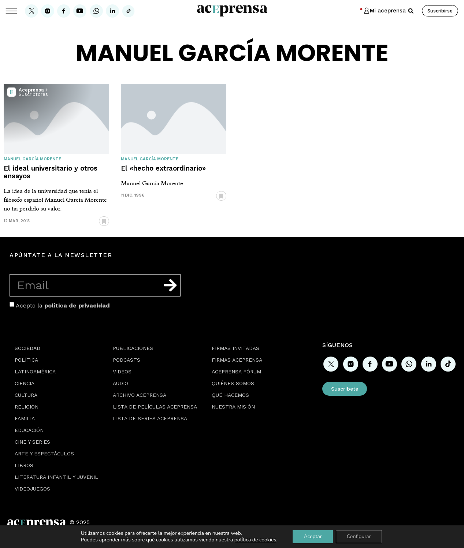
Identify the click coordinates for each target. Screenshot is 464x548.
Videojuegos (32, 489)
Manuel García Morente (32, 159)
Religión (26, 407)
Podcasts (126, 360)
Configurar (359, 536)
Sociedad (27, 348)
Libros (24, 465)
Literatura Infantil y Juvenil (56, 477)
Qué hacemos (230, 395)
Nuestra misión (233, 407)
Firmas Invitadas (235, 348)
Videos (122, 371)
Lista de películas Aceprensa (155, 407)
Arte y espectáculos (44, 453)
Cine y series (32, 442)
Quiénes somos (233, 383)
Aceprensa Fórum (236, 371)
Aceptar (313, 536)
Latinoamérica (35, 371)
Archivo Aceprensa (139, 395)
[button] (411, 11)
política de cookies (255, 539)
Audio (120, 383)
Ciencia (24, 383)
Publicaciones (133, 348)
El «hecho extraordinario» (163, 168)
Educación (29, 430)
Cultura (26, 395)
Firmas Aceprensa (237, 360)
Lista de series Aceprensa (150, 418)
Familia (25, 418)
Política (26, 360)
